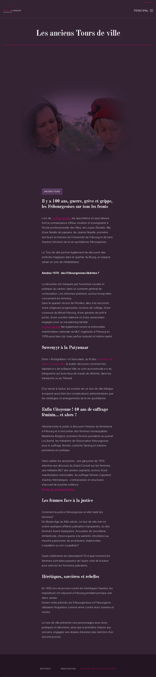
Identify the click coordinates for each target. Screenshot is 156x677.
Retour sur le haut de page (96, 669)
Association (68, 669)
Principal (143, 10)
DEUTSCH (45, 669)
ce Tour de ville (61, 218)
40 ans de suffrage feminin (58, 489)
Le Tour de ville (51, 326)
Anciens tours (52, 191)
